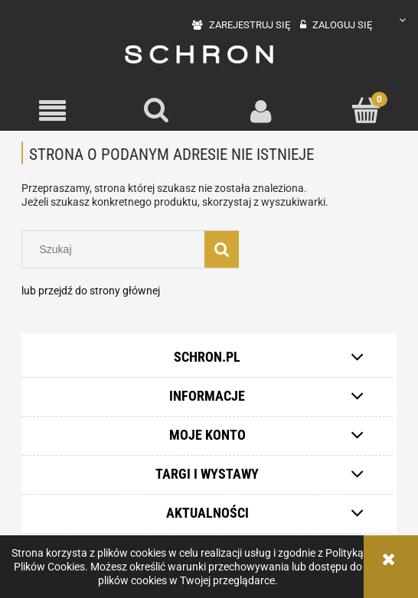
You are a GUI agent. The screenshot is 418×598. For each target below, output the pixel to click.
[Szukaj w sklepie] (116, 249)
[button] (52, 111)
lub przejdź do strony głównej (90, 290)
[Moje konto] (261, 111)
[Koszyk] (366, 110)
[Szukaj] (157, 110)
